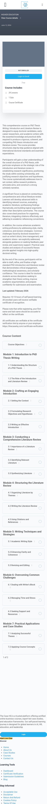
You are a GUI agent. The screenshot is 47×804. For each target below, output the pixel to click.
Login (23, 734)
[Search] (42, 5)
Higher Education (10, 15)
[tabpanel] (23, 226)
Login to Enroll (23, 76)
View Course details (11, 18)
